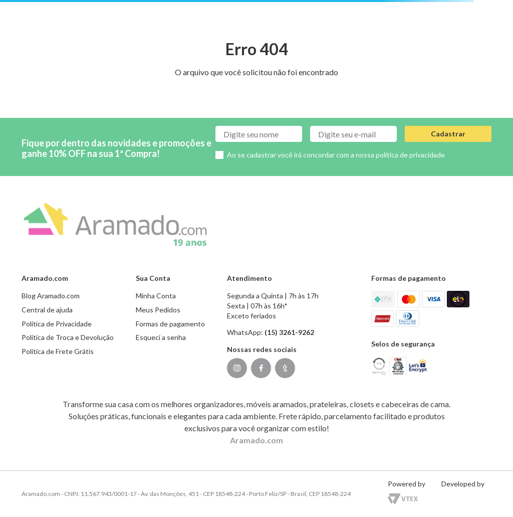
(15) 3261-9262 (289, 332)
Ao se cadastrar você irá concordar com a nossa (336, 154)
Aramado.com (256, 440)
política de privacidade (410, 154)
